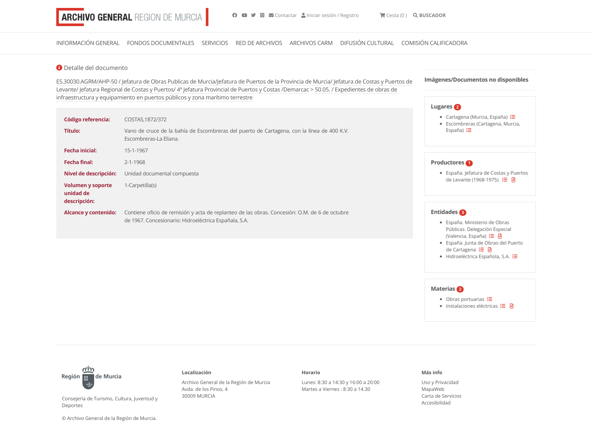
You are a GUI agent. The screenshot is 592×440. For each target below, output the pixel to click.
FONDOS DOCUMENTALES (160, 43)
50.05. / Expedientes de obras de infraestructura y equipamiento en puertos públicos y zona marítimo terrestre (226, 93)
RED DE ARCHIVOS (259, 43)
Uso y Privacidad (440, 382)
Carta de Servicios (442, 395)
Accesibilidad (436, 402)
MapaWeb (433, 389)
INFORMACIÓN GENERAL (87, 43)
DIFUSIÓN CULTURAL (367, 43)
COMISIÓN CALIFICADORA (434, 43)
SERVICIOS (215, 43)
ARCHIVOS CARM (311, 43)
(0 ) (393, 15)
